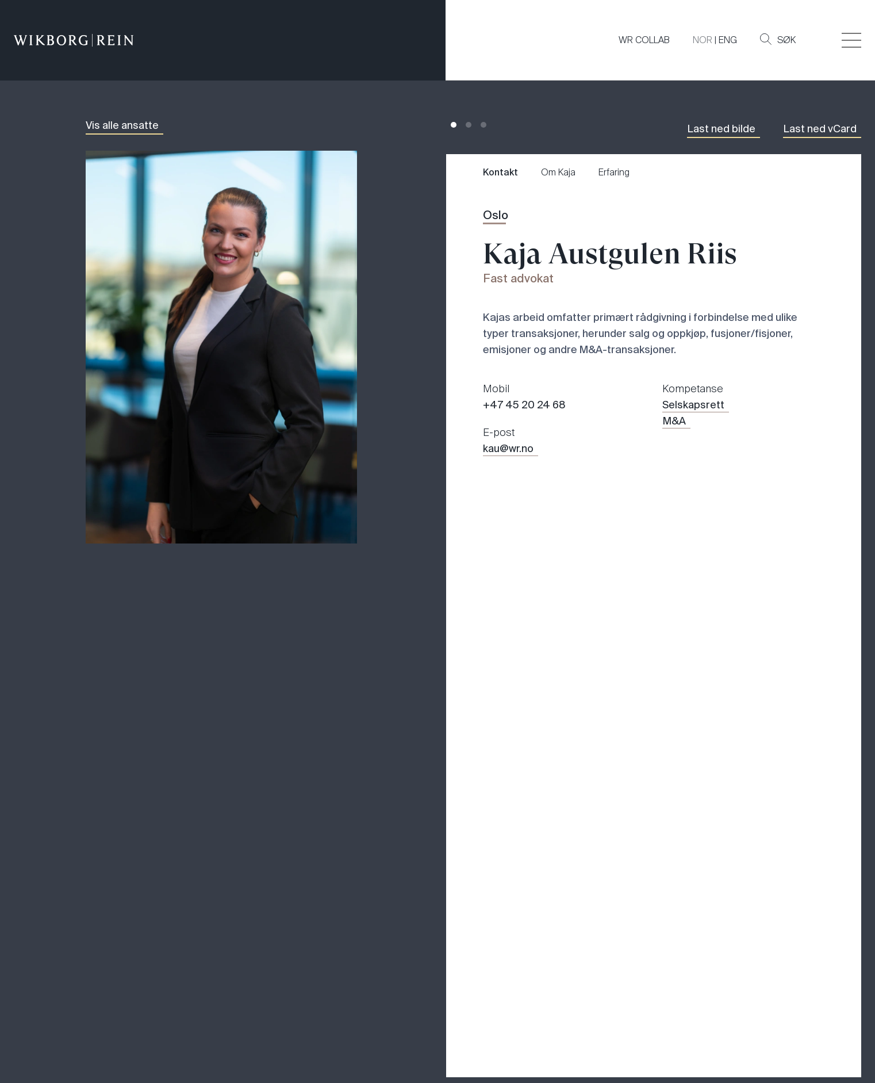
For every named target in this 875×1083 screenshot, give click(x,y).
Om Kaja (558, 172)
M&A (674, 421)
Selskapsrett (693, 405)
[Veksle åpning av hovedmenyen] (851, 40)
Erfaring (614, 172)
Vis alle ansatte (122, 125)
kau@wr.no (508, 449)
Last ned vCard (820, 129)
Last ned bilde (721, 129)
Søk (778, 39)
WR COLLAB (644, 40)
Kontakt (500, 172)
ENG (728, 40)
